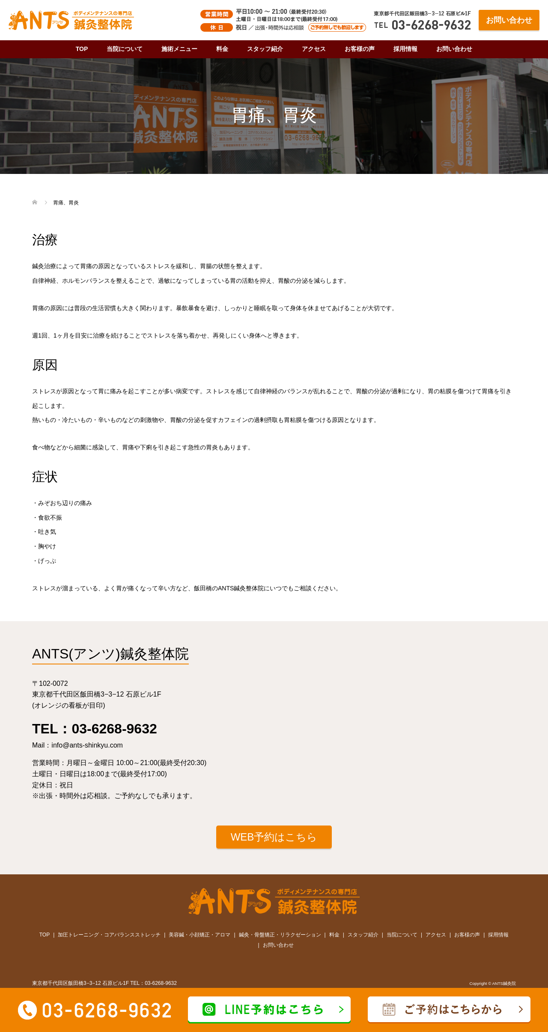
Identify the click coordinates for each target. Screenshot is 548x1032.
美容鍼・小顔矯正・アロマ (199, 935)
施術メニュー (179, 48)
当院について (125, 48)
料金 (222, 48)
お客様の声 (360, 48)
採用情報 (405, 48)
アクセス (314, 48)
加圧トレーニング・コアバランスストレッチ (109, 935)
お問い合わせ (509, 20)
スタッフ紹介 (265, 48)
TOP (82, 48)
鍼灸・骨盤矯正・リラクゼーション (280, 935)
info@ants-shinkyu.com (87, 745)
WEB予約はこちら (274, 837)
